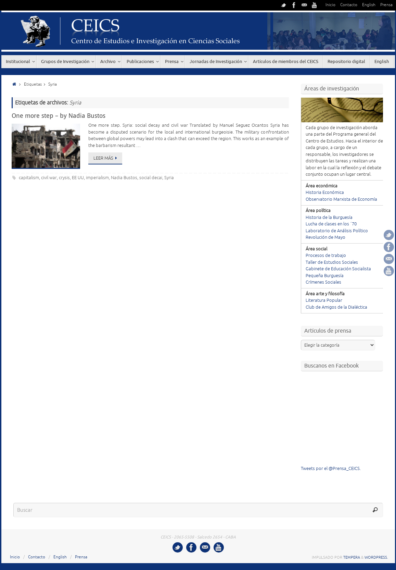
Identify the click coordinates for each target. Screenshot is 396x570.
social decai (150, 178)
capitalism (29, 178)
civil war (49, 178)
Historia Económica (325, 192)
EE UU (78, 178)
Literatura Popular (324, 300)
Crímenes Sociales (323, 282)
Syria (169, 178)
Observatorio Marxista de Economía (341, 199)
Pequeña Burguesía (325, 275)
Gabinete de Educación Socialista (338, 269)
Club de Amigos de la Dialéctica (336, 307)
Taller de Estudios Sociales (332, 262)
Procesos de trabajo (326, 255)
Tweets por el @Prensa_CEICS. (331, 468)
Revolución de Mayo (325, 237)
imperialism (97, 178)
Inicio (330, 5)
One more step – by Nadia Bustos (58, 115)
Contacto (348, 5)
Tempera (351, 557)
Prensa (386, 5)
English (368, 5)
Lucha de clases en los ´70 (331, 224)
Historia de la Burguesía (329, 217)
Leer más (106, 158)
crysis (64, 178)
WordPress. (376, 557)
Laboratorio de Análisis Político (337, 231)
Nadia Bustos (124, 178)
